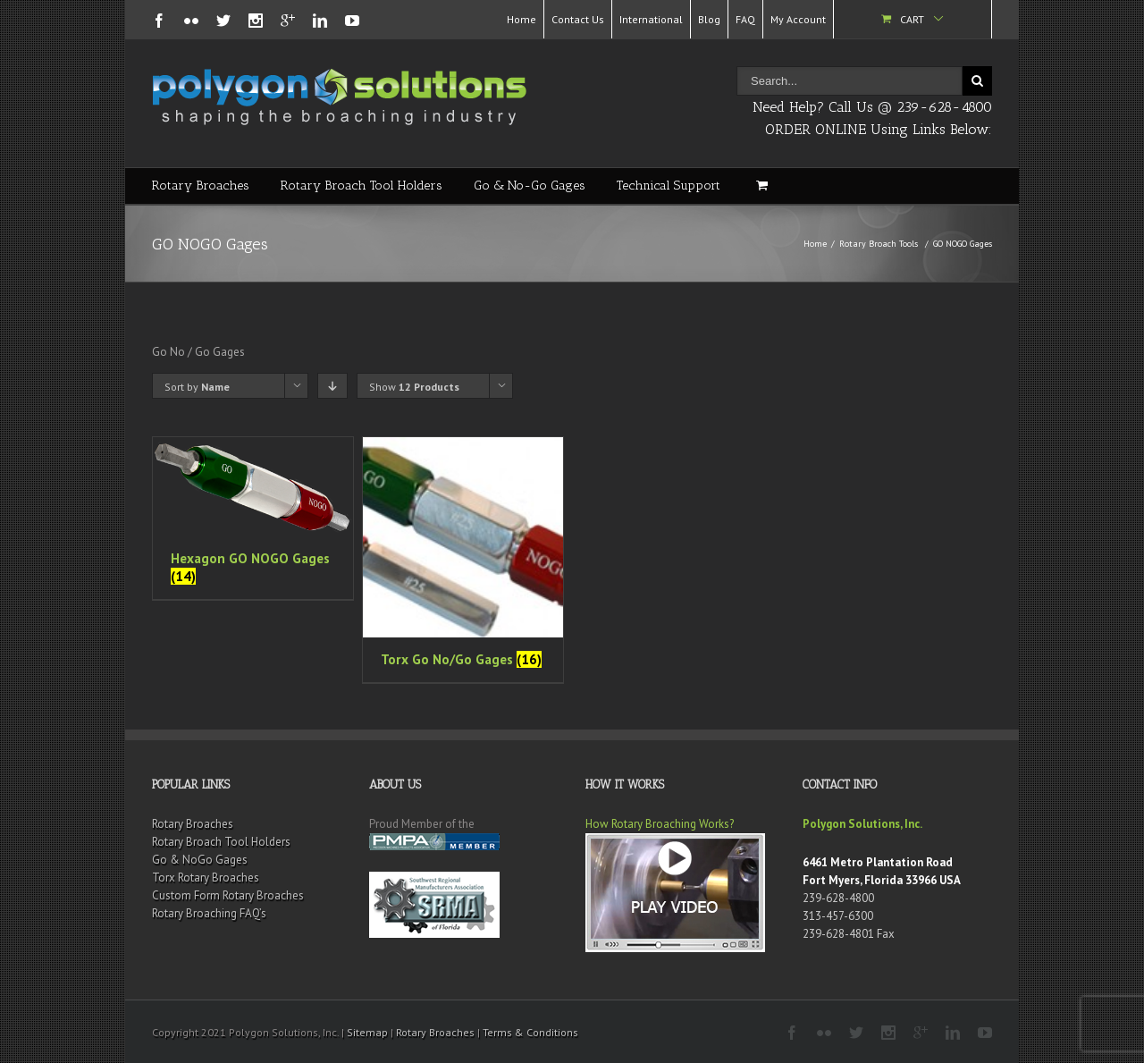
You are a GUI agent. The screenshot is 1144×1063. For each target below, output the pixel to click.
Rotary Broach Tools (878, 243)
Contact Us (577, 19)
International (651, 19)
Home (521, 19)
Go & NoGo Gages (200, 859)
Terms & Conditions (530, 1032)
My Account (798, 19)
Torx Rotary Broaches (205, 877)
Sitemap (367, 1032)
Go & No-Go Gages (529, 185)
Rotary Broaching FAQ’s (209, 913)
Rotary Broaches (200, 185)
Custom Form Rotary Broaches (228, 895)
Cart (912, 19)
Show (414, 386)
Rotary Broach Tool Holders (361, 185)
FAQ (745, 19)
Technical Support (668, 185)
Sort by (197, 386)
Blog (709, 19)
